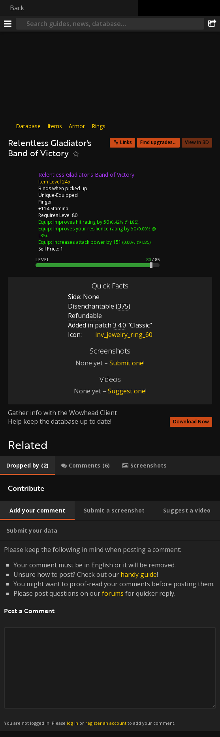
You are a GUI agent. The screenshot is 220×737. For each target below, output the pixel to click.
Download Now (191, 421)
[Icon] (21, 180)
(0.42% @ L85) (123, 222)
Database (28, 126)
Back (17, 8)
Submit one (126, 363)
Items (54, 126)
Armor (77, 126)
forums (113, 593)
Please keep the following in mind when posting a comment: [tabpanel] (110, 636)
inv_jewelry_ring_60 (117, 334)
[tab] (27, 465)
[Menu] (8, 24)
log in (72, 723)
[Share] (212, 24)
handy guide (138, 574)
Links (126, 142)
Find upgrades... (158, 142)
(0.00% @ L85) (135, 242)
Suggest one (126, 391)
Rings (98, 126)
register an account (105, 723)
